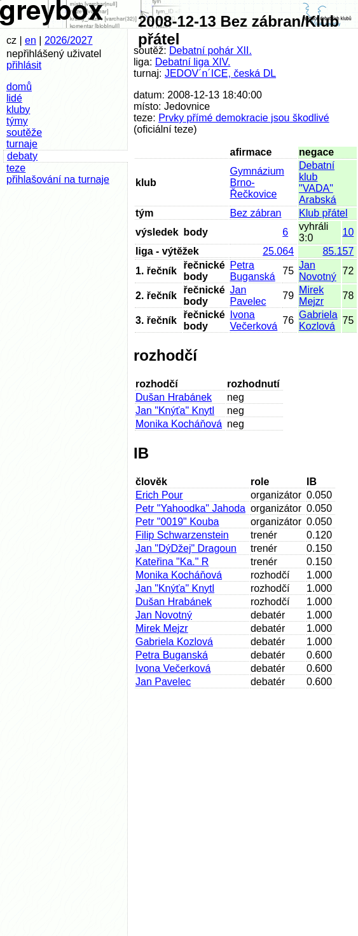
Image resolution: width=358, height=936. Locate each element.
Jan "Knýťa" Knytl (174, 410)
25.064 (278, 251)
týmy (17, 121)
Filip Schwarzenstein (182, 535)
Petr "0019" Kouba (177, 521)
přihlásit (23, 65)
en (30, 40)
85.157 (338, 251)
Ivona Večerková (254, 320)
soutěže (24, 132)
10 (348, 232)
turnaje (22, 143)
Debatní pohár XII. (210, 50)
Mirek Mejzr (311, 295)
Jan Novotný (317, 271)
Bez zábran (256, 213)
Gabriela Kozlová (318, 320)
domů (19, 86)
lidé (14, 98)
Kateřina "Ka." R (172, 561)
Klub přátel (323, 213)
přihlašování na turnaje (57, 179)
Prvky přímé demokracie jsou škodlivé (243, 117)
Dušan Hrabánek (173, 397)
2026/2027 (69, 40)
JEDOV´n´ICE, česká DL (220, 73)
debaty (22, 155)
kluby (18, 109)
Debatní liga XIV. (193, 62)
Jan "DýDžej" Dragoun (186, 548)
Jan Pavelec (248, 295)
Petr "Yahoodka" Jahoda (190, 508)
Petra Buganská (252, 271)
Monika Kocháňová (178, 423)
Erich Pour (159, 495)
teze (15, 168)
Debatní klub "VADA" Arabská (317, 182)
